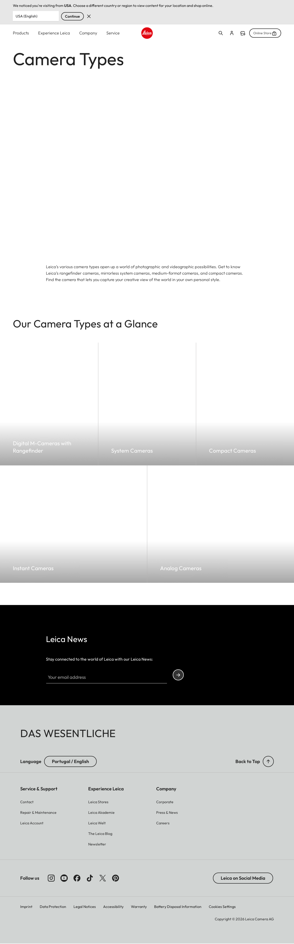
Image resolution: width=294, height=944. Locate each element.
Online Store (265, 33)
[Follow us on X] (102, 878)
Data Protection (53, 907)
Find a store (243, 33)
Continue (72, 16)
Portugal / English (70, 761)
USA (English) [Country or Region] (26, 16)
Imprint (26, 907)
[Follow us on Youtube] (64, 878)
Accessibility (113, 907)
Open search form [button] (220, 33)
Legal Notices (85, 907)
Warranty (139, 907)
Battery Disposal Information (177, 907)
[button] (268, 761)
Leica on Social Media (243, 878)
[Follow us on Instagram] (51, 878)
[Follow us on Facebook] (77, 878)
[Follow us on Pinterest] (115, 878)
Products (21, 33)
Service (113, 33)
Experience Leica (54, 33)
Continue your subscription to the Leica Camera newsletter (178, 675)
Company (88, 33)
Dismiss (89, 16)
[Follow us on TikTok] (89, 878)
